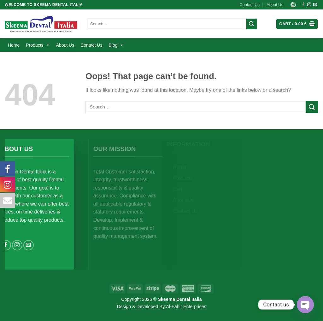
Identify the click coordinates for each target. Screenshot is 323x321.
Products (38, 45)
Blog (116, 45)
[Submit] (251, 24)
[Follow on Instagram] (309, 5)
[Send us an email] (315, 5)
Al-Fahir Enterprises (186, 306)
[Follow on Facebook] (303, 5)
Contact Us (250, 4)
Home (14, 45)
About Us (275, 4)
